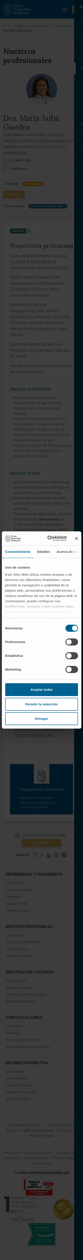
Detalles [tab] (43, 552)
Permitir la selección (41, 704)
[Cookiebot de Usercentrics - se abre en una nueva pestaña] (49, 538)
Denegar (41, 718)
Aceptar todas (41, 689)
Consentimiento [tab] (18, 552)
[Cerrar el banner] (76, 538)
